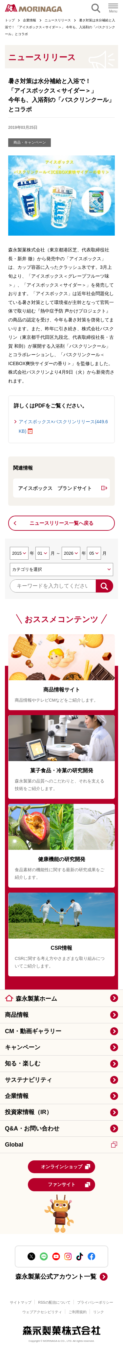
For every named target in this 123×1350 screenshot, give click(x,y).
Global (61, 1144)
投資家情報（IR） (28, 1112)
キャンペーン (22, 1047)
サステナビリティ (28, 1080)
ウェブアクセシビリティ (42, 1312)
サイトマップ (20, 1302)
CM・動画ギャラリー (33, 1031)
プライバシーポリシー (95, 1302)
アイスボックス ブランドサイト (55, 488)
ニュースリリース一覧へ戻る (61, 523)
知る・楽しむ (22, 1063)
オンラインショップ (66, 1167)
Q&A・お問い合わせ (32, 1128)
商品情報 (17, 1015)
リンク (98, 1312)
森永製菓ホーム (36, 998)
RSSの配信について (54, 1302)
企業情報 (17, 1096)
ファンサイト (69, 1185)
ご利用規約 (78, 1312)
